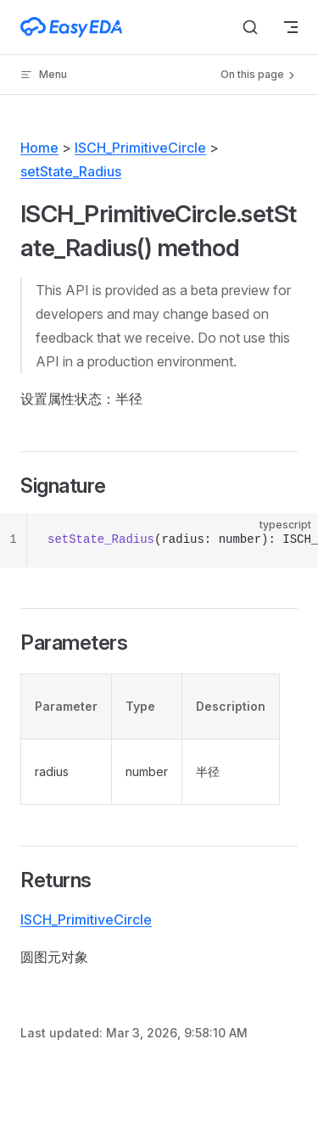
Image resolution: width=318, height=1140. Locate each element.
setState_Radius (70, 171)
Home (39, 147)
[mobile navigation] (291, 27)
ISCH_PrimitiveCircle (140, 147)
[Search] (250, 27)
